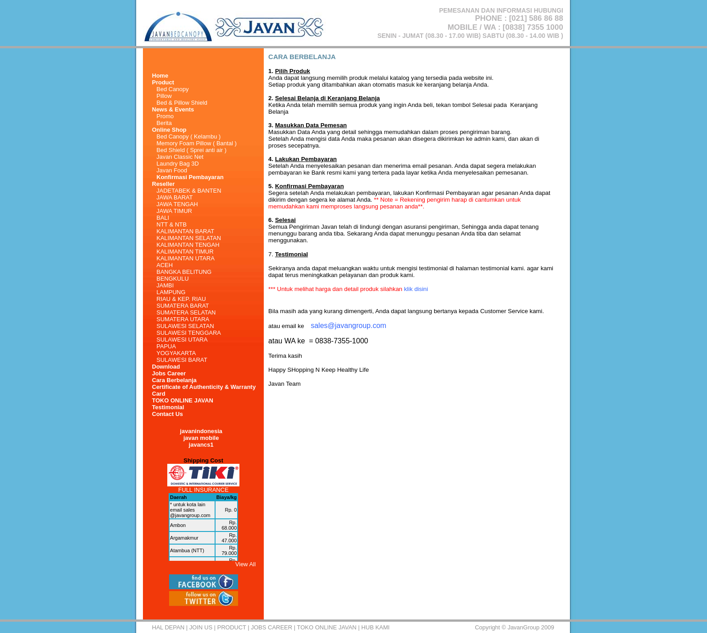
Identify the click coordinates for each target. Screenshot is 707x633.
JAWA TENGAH (177, 204)
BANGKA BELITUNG (183, 271)
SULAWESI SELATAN (185, 326)
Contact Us (167, 414)
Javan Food (171, 170)
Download (166, 366)
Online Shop (169, 129)
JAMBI (165, 285)
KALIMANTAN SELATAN (188, 238)
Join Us (200, 627)
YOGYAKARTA (176, 353)
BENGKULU (172, 278)
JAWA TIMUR (174, 211)
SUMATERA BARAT (182, 305)
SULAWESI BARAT (181, 359)
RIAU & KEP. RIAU (181, 299)
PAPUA (166, 346)
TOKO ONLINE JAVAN (182, 400)
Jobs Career (169, 373)
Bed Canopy (172, 89)
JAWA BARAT (174, 197)
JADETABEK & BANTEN (188, 190)
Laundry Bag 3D (177, 163)
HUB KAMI (375, 627)
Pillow (164, 95)
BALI (162, 217)
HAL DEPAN (168, 627)
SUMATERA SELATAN (186, 312)
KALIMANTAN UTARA (185, 258)
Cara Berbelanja (174, 380)
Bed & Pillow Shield (181, 102)
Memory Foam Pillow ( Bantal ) (196, 143)
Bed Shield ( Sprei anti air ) (191, 150)
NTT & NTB (171, 224)
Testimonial (168, 407)
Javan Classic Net (179, 156)
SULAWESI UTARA (181, 339)
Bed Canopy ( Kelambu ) (188, 136)
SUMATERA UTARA (182, 319)
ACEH (164, 265)
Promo (165, 116)
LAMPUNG (170, 292)
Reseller (163, 183)
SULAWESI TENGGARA (188, 332)
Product (231, 627)
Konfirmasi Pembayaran (190, 177)
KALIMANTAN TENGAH (188, 244)
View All (245, 564)
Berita (164, 123)
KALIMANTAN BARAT (185, 231)
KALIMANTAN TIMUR (185, 251)
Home (160, 75)
